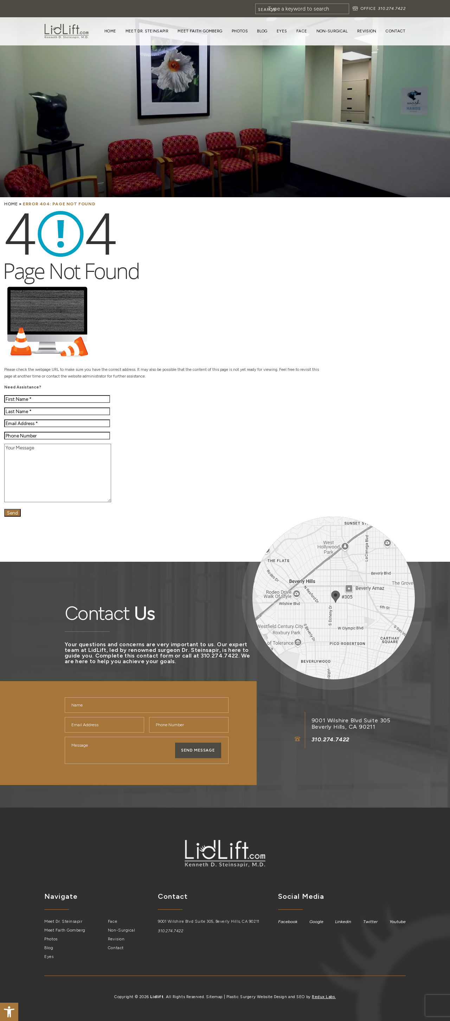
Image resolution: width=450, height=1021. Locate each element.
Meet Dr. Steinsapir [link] (147, 31)
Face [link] (301, 31)
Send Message (198, 750)
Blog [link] (262, 31)
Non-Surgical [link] (332, 31)
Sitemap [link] (214, 996)
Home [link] (110, 31)
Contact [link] (395, 31)
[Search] (302, 9)
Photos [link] (240, 31)
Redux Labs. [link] (324, 996)
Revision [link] (367, 31)
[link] (9, 1012)
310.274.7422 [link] (391, 8)
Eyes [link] (282, 31)
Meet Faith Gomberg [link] (200, 31)
